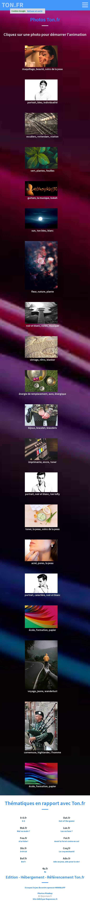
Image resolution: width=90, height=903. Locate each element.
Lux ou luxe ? (67, 831)
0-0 (23, 821)
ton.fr (12, 5)
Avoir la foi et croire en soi (66, 841)
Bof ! (23, 861)
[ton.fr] (85, 5)
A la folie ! (23, 841)
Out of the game (66, 821)
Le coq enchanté (66, 851)
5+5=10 (23, 851)
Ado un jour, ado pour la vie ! (66, 861)
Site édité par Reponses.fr (45, 899)
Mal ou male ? (23, 831)
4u (45, 871)
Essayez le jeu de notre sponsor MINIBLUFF (45, 887)
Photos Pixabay (45, 893)
